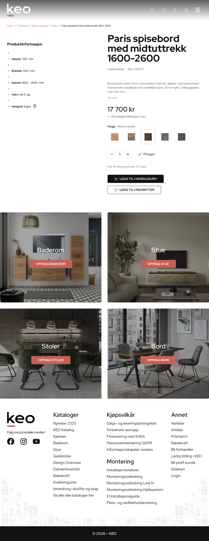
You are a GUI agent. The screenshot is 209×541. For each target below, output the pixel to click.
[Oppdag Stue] (158, 264)
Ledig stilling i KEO (186, 456)
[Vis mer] (112, 98)
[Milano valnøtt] (148, 137)
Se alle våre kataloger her (73, 495)
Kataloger (66, 415)
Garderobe (62, 456)
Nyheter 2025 (64, 423)
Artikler (177, 429)
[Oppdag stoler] (50, 360)
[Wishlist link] (163, 10)
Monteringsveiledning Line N (130, 483)
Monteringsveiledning (124, 476)
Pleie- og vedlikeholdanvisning (132, 502)
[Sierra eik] (115, 137)
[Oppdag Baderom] (50, 264)
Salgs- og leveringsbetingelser (132, 423)
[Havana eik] (131, 137)
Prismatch (179, 436)
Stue (57, 449)
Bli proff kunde (183, 462)
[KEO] (19, 10)
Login (176, 475)
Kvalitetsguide (65, 482)
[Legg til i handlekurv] (136, 179)
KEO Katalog (63, 429)
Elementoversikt (66, 469)
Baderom (60, 443)
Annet (179, 415)
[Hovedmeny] (197, 10)
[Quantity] (120, 154)
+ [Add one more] (128, 154)
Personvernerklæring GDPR (129, 443)
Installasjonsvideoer (123, 470)
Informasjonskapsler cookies (130, 449)
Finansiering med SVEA (126, 436)
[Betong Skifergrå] (165, 137)
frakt (143, 116)
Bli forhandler (182, 449)
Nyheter (178, 423)
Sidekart (178, 469)
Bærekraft (61, 475)
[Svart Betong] (182, 137)
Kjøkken (59, 436)
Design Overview (67, 462)
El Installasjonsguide (123, 496)
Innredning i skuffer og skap (75, 488)
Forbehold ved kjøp (123, 429)
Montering (120, 462)
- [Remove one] (111, 154)
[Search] (152, 10)
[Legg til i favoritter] (134, 190)
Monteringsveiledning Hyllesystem (135, 489)
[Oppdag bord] (158, 360)
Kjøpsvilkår (121, 415)
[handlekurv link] (175, 10)
